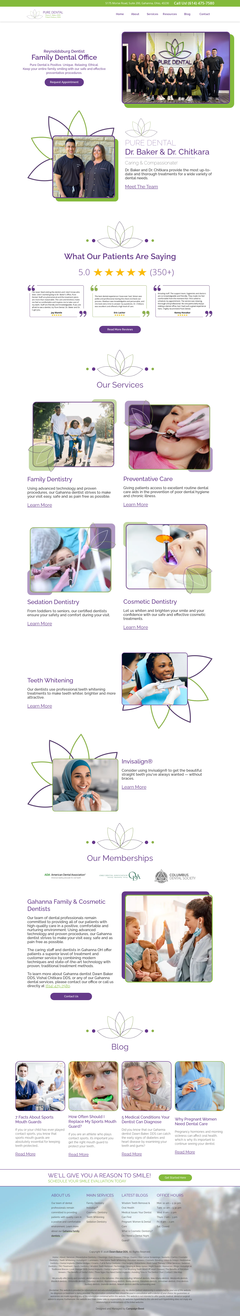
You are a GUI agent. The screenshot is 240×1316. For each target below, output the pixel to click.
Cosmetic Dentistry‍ (96, 1212)
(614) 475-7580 (58, 986)
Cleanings (102, 1257)
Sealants (166, 1257)
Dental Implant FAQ (113, 1269)
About (135, 14)
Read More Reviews (120, 329)
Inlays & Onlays (171, 1260)
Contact (205, 14)
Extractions (140, 1263)
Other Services (173, 1263)
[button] (135, 14)
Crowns (95, 1263)
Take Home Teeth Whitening (113, 1260)
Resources (170, 14)
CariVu (174, 1257)
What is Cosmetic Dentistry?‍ (137, 1231)
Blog (187, 14)
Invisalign (92, 1207)
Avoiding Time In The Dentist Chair (148, 1272)
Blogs (176, 1266)
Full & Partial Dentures (110, 1263)
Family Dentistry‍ (95, 1203)
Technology (119, 1266)
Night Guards (155, 1266)
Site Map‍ (178, 1272)
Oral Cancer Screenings (149, 1257)
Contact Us (71, 996)
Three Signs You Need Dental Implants (112, 1272)
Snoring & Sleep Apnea (136, 1266)
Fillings (126, 1257)
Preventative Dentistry (86, 1257)
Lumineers (93, 1260)
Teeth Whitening (67, 1260)
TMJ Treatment (65, 1266)
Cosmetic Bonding (154, 1260)
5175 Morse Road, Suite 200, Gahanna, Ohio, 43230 (137, 3)
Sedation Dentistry (96, 1221)
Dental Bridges (83, 1263)
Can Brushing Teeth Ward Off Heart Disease (144, 1269)
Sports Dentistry (81, 1266)
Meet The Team (141, 186)
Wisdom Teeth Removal (101, 1266)
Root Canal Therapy (156, 1263)
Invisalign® (81, 1260)
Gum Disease (115, 1257)
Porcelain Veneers (136, 1260)
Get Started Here (176, 1177)
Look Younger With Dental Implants (86, 1269)
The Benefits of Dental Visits (80, 1272)
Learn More (39, 505)
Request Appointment (64, 82)
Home (120, 14)
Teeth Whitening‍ (95, 1217)
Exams (134, 1257)
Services (152, 14)
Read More (25, 1154)
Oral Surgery (128, 1263)
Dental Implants (67, 1263)
